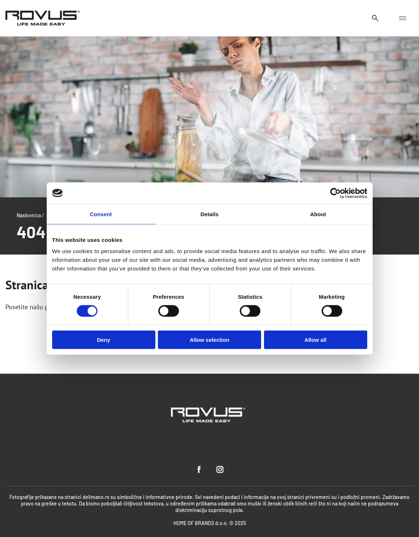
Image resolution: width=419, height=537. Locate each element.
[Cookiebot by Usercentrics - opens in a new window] (335, 193)
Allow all (316, 340)
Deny (103, 340)
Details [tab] (210, 214)
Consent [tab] (101, 214)
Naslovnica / (30, 215)
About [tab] (318, 214)
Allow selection (209, 340)
